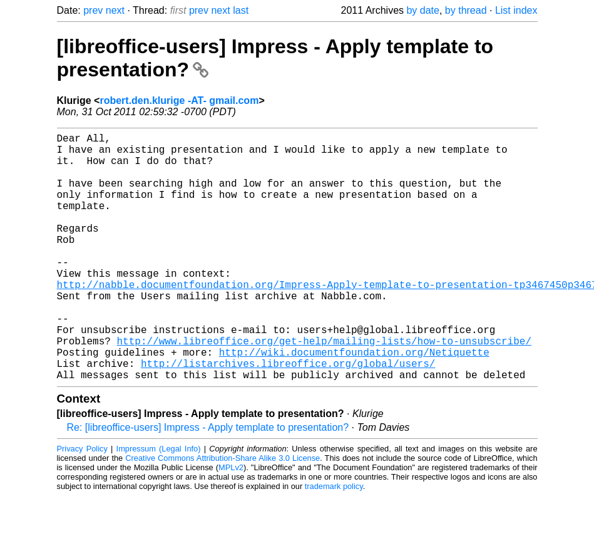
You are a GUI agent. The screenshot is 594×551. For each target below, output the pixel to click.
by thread (466, 10)
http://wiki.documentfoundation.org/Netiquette (354, 402)
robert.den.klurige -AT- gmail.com (179, 100)
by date (422, 10)
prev (93, 10)
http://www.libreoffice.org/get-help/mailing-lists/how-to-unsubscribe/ (324, 388)
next (115, 10)
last (240, 10)
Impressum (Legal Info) (158, 503)
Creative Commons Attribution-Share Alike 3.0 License (222, 513)
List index (516, 10)
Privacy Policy (82, 503)
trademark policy (334, 541)
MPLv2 (230, 522)
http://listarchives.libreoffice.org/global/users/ (288, 416)
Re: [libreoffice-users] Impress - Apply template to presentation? (208, 482)
